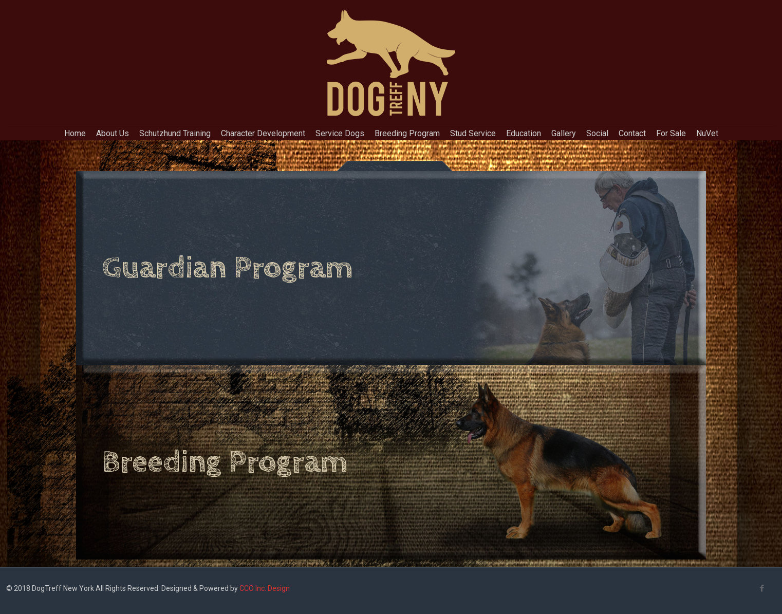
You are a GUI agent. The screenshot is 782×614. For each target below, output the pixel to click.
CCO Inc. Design (264, 588)
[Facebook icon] (762, 588)
